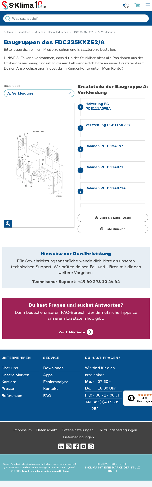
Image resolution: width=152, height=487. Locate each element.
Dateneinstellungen (78, 430)
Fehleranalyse (55, 381)
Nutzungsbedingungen (118, 430)
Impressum (22, 430)
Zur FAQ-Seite (72, 332)
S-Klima (8, 32)
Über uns (10, 367)
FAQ (47, 395)
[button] (113, 218)
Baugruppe (12, 85)
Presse (8, 388)
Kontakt (50, 388)
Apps (48, 374)
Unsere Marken (15, 374)
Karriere (9, 381)
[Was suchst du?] (76, 18)
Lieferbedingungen (78, 437)
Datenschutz (46, 430)
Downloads (53, 367)
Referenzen (12, 395)
